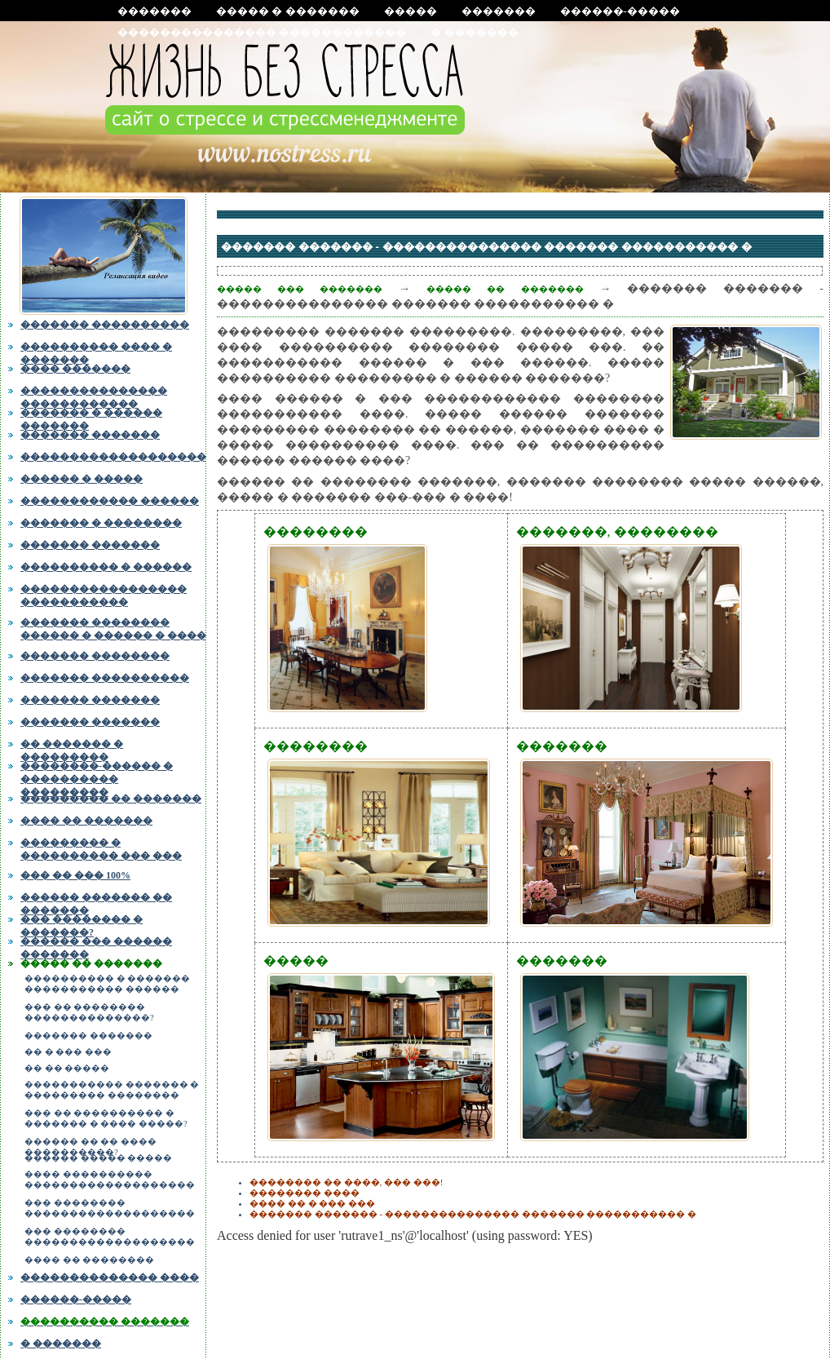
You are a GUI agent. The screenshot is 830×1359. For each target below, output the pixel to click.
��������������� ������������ (261, 32)
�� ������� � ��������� (71, 748)
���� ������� (75, 368)
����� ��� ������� (299, 289)
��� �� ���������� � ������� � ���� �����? (106, 1118)
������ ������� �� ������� (96, 902)
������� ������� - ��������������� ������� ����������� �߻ (472, 1214)
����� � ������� (288, 11)
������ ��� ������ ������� (96, 946)
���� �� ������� (86, 820)
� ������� (474, 32)
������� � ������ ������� (91, 417)
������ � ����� (81, 479)
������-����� (620, 11)
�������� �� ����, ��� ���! (346, 1182)
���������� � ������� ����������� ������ (107, 984)
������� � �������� (101, 523)
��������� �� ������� (110, 798)
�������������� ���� (109, 1277)
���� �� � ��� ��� (312, 1203)
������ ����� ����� (98, 1157)
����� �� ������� (91, 963)
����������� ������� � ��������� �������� (111, 1090)
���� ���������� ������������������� (109, 1179)
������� (154, 11)
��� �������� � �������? (81, 924)
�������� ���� (304, 1192)
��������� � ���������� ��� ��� (101, 849)
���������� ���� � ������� (96, 351)
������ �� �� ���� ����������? (90, 1145)
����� (410, 11)
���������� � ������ (106, 567)
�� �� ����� (66, 1068)
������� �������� (95, 656)
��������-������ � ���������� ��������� (96, 776)
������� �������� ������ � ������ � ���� (113, 627)
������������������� (113, 457)
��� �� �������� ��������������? (89, 1012)
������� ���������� (104, 324)
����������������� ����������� (103, 593)
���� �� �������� (89, 1259)
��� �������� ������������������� (109, 1208)
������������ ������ (109, 501)
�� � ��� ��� (68, 1051)
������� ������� (90, 434)
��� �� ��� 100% (75, 875)
